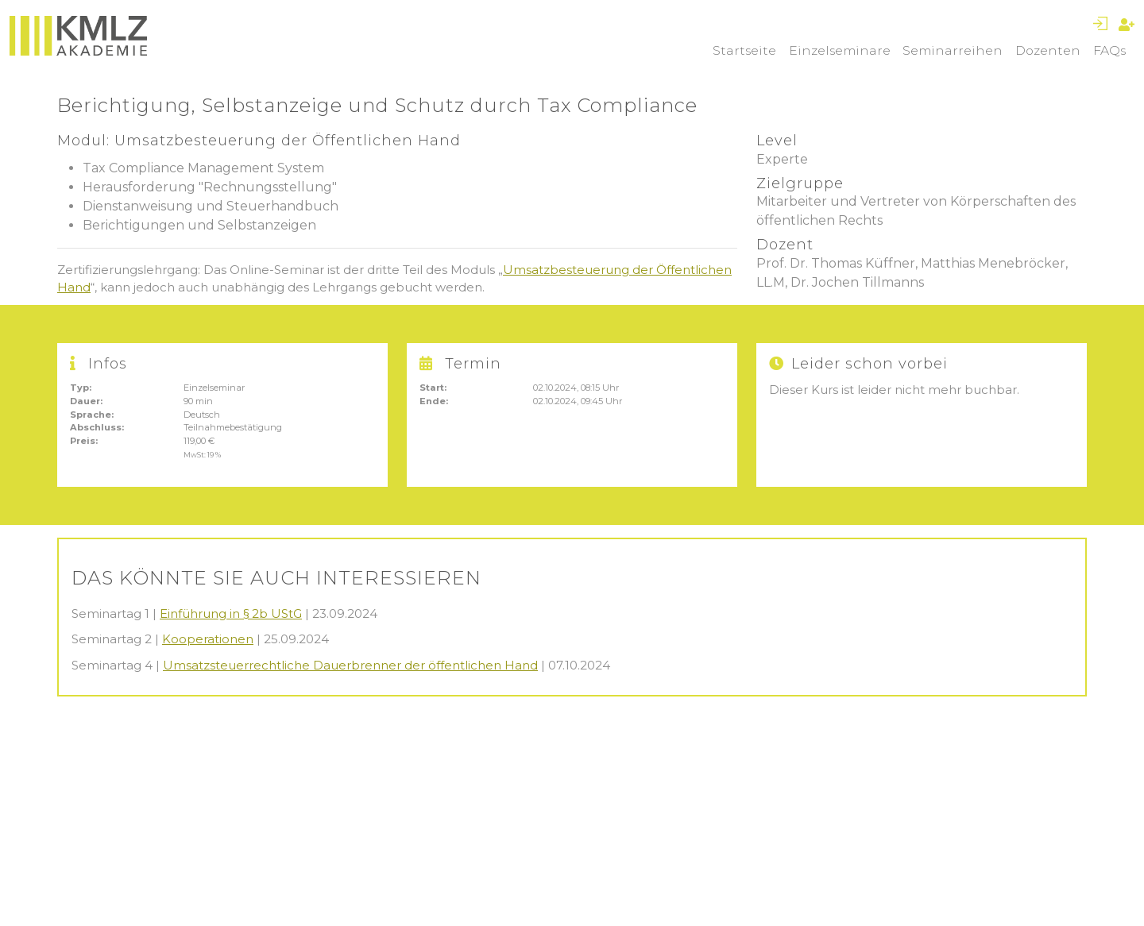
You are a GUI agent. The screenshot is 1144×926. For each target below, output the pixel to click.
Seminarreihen (952, 50)
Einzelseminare (840, 50)
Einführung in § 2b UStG (231, 613)
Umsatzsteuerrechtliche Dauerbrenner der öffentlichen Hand (350, 665)
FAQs (1109, 50)
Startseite (744, 50)
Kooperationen (207, 638)
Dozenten (1047, 50)
